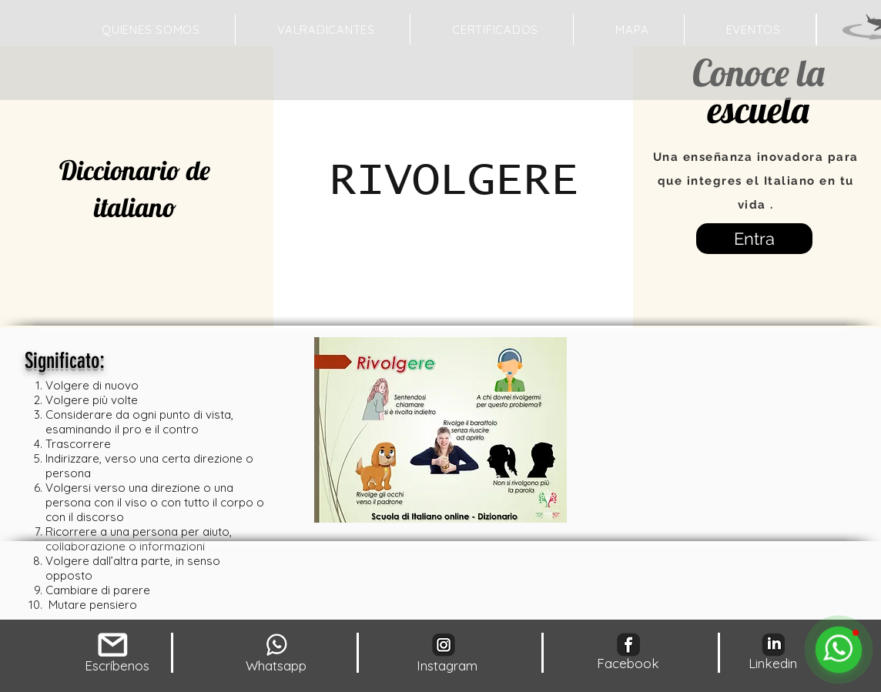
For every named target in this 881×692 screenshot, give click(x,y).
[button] (632, 29)
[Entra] (754, 238)
